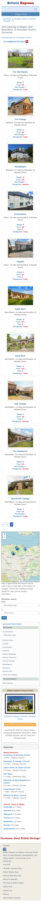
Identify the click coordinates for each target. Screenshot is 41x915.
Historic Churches (9, 657)
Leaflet (21, 581)
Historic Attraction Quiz (12, 876)
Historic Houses (9, 661)
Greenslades (20, 214)
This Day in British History (13, 883)
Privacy (6, 894)
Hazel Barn (20, 356)
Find (3, 602)
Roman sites (7, 671)
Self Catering (8, 683)
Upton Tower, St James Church (17, 768)
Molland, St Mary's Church (15, 795)
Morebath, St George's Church (17, 761)
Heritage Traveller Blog (12, 868)
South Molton (9, 829)
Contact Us (7, 891)
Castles (5, 644)
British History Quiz (10, 872)
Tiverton (7, 818)
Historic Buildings (9, 654)
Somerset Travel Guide (12, 624)
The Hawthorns (20, 451)
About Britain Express (11, 898)
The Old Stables (20, 72)
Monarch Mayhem (10, 879)
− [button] (4, 537)
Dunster (7, 825)
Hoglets (20, 261)
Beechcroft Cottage (20, 498)
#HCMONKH (20, 167)
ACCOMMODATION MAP (14, 42)
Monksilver (8, 821)
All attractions (8, 632)
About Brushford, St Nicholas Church (16, 38)
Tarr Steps (8, 774)
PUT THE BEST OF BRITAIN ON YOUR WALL (20, 724)
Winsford (7, 811)
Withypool (8, 814)
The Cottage (20, 119)
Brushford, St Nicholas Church (15, 19)
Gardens (6, 651)
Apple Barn (20, 309)
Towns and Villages (10, 675)
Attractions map (10, 635)
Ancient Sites (8, 640)
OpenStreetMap (29, 581)
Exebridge (8, 807)
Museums (6, 668)
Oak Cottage (20, 404)
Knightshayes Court (12, 789)
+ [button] (4, 534)
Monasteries (7, 664)
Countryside (7, 647)
